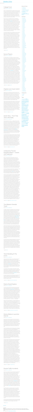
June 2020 (23, 38)
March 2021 (23, 37)
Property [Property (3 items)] (22, 122)
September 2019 (24, 47)
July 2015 (23, 72)
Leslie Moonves (15, 272)
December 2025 (24, 20)
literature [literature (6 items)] (23, 115)
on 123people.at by (12, 364)
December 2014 (24, 78)
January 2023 (23, 36)
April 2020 (23, 40)
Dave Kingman (15, 380)
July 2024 (23, 28)
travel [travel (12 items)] (23, 125)
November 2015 (24, 70)
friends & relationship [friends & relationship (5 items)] (24, 108)
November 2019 (24, 45)
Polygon (10, 385)
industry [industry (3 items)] (24, 113)
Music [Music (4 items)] (22, 120)
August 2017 (23, 62)
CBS (12, 171)
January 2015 (23, 77)
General (23, 94)
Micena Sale (17, 217)
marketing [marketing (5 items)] (26, 115)
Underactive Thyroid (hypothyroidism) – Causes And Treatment (11, 152)
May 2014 (23, 85)
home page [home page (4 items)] (27, 112)
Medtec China (7, 1)
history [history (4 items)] (25, 112)
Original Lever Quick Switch (12, 89)
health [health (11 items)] (23, 112)
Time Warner (11, 70)
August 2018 (23, 56)
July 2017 (23, 63)
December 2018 (24, 53)
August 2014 (23, 81)
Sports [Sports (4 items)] (25, 122)
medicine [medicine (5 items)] (27, 116)
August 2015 (23, 71)
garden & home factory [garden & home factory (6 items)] (25, 109)
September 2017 (24, 61)
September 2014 (24, 80)
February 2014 (24, 88)
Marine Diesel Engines (10, 284)
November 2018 (24, 54)
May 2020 (23, 39)
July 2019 (23, 48)
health (10, 200)
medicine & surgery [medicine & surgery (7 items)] (25, 117)
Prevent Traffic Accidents (11, 368)
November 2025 (24, 21)
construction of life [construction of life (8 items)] (25, 104)
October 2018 (23, 55)
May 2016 (23, 69)
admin (11, 8)
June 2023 (23, 30)
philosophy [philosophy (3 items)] (27, 121)
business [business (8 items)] (23, 101)
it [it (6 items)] (26, 114)
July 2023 (23, 29)
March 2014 (23, 87)
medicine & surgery (14, 200)
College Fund (8, 7)
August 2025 (23, 22)
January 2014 (23, 89)
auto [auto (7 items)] (26, 98)
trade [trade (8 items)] (27, 123)
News (6, 200)
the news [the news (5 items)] (24, 123)
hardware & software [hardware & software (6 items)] (25, 110)
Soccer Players (8, 54)
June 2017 (23, 64)
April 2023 (23, 32)
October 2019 (23, 46)
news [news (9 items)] (24, 120)
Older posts (4, 405)
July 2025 (23, 23)
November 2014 (24, 79)
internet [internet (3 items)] (25, 113)
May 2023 (23, 31)
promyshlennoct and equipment (13, 310)
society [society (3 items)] (23, 122)
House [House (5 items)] (22, 113)
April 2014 (23, 86)
